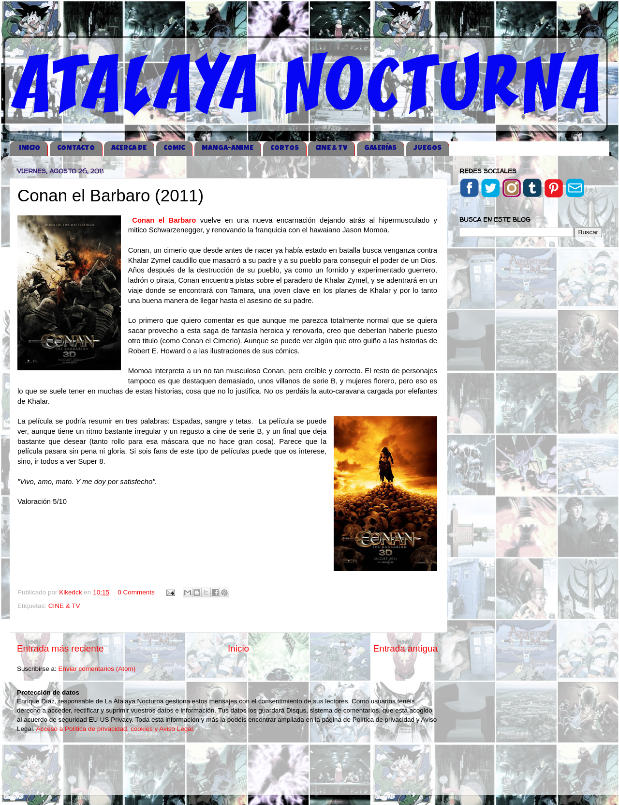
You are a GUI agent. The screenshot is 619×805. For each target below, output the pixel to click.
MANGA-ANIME (227, 148)
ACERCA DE (129, 148)
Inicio (238, 648)
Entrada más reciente (60, 648)
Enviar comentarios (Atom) (97, 668)
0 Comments (136, 592)
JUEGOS (427, 148)
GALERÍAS (380, 148)
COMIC (174, 148)
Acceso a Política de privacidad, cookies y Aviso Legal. (115, 728)
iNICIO (29, 148)
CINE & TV (331, 148)
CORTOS (284, 148)
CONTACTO (76, 148)
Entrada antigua (405, 648)
